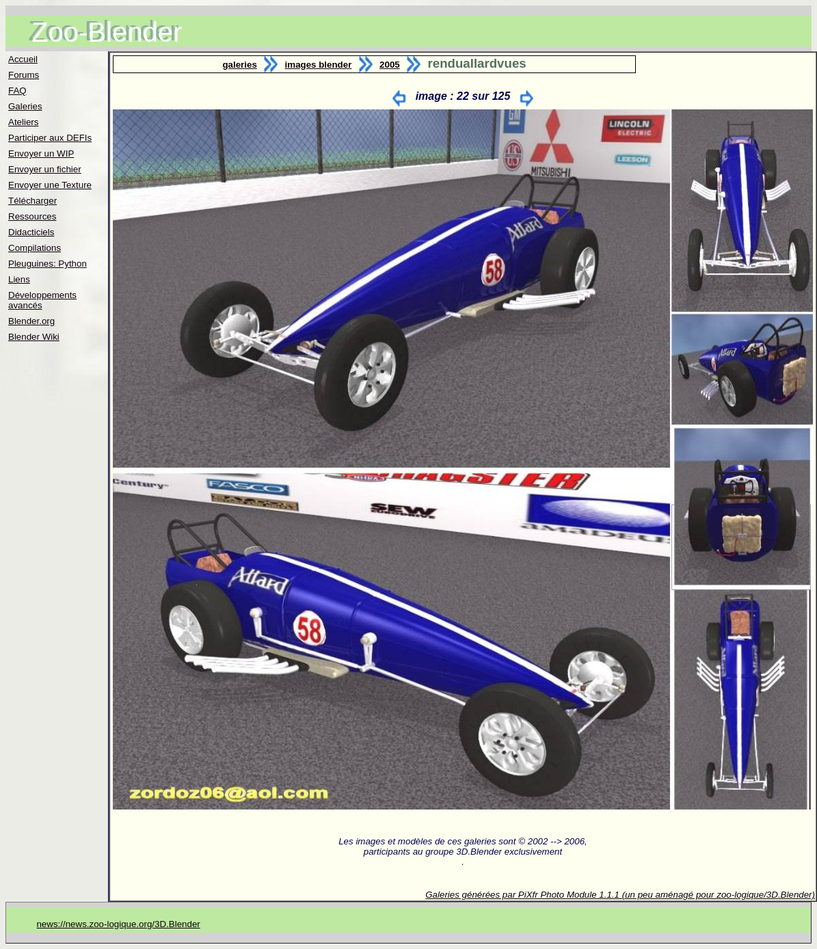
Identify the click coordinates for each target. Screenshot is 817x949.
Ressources (32, 216)
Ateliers (23, 122)
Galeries (25, 106)
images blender (318, 64)
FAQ (17, 90)
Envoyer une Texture (50, 185)
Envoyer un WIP (41, 153)
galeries (239, 64)
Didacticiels (31, 232)
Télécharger (32, 201)
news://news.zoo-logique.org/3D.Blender (118, 924)
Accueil (23, 59)
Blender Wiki (33, 337)
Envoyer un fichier (44, 169)
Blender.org (31, 321)
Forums (23, 75)
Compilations (34, 248)
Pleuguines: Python (47, 263)
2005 (389, 64)
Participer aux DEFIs (50, 138)
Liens (19, 279)
